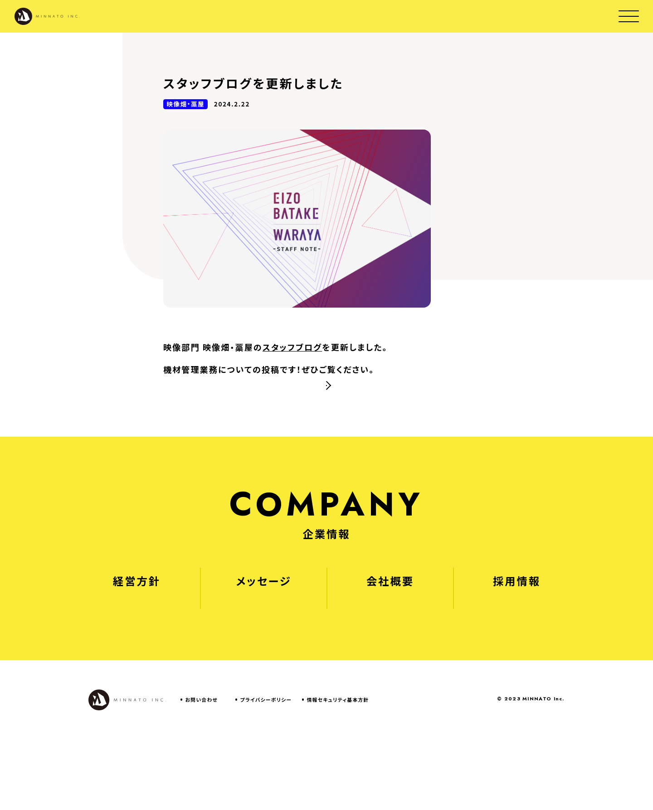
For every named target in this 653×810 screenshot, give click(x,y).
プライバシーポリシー (266, 772)
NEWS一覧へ (337, 434)
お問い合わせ (201, 772)
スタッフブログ (292, 347)
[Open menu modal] (629, 16)
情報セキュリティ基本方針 (338, 772)
